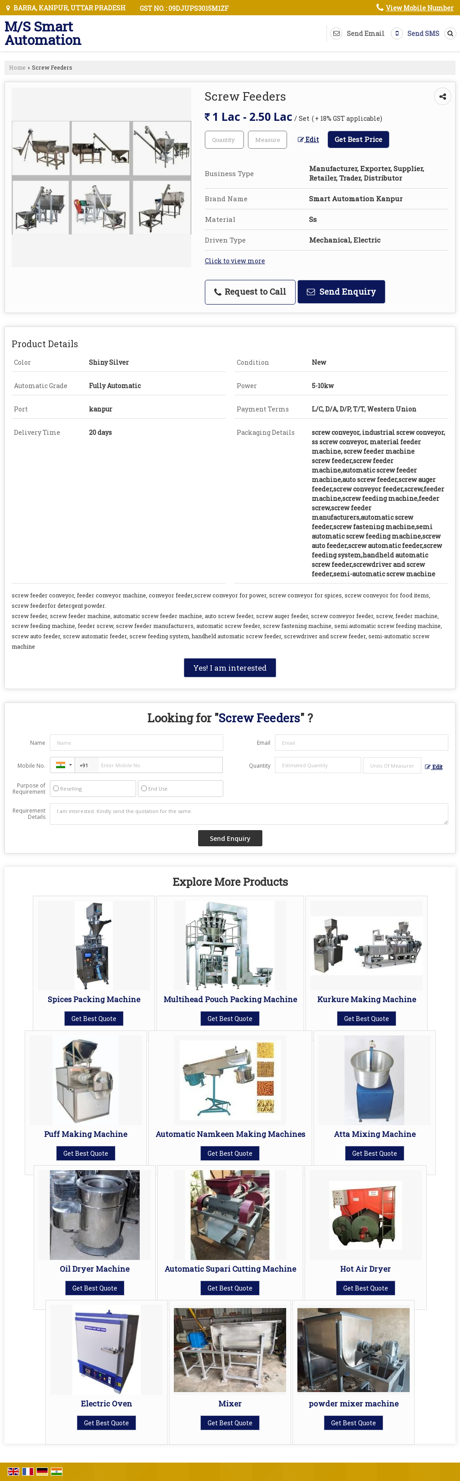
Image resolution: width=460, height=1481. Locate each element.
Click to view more (235, 260)
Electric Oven (106, 1403)
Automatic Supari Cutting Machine (230, 1269)
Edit (308, 139)
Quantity (259, 765)
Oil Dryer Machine (94, 1269)
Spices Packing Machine (94, 999)
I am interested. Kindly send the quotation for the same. (249, 814)
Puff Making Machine (85, 1134)
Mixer (230, 1403)
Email (263, 743)
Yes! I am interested (230, 668)
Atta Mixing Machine (375, 1134)
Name (37, 743)
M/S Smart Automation (42, 33)
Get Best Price (358, 139)
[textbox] (267, 140)
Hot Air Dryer (365, 1269)
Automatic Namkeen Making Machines (230, 1134)
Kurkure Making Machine (366, 999)
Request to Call (250, 291)
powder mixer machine (353, 1403)
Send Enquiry (341, 291)
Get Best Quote (93, 1018)
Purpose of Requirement (29, 788)
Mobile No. (31, 765)
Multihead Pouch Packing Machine (230, 999)
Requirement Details (29, 814)
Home (17, 67)
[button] (420, 8)
